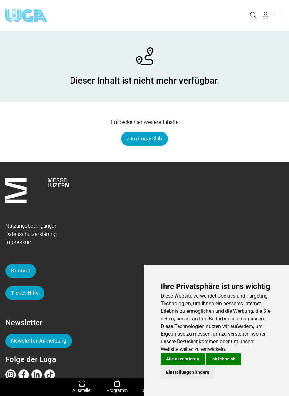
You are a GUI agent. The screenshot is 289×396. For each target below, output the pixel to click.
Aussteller (82, 387)
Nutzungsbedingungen (31, 226)
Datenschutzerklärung (31, 234)
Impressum (19, 242)
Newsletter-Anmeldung (38, 341)
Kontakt (20, 270)
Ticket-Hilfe (25, 293)
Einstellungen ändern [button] (187, 372)
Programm (117, 387)
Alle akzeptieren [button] (182, 358)
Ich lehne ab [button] (223, 358)
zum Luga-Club (144, 138)
